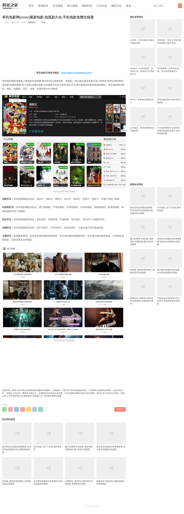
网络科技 (87, 5)
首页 (31, 5)
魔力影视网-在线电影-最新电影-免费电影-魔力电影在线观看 (79, 437)
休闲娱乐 (43, 5)
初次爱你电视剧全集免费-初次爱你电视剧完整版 (48, 471)
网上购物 (72, 5)
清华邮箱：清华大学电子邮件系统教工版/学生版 (169, 31)
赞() (120, 409)
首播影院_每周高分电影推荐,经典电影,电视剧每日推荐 (79, 471)
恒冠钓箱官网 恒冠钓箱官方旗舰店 (169, 91)
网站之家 (94, 506)
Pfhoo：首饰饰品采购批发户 (142, 91)
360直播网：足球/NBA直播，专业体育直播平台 (169, 60)
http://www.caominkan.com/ (77, 73)
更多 (128, 5)
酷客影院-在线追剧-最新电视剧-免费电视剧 (111, 471)
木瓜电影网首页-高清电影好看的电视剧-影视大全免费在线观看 (169, 121)
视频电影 (32, 22)
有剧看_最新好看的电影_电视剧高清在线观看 (16, 471)
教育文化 (116, 5)
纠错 (43, 22)
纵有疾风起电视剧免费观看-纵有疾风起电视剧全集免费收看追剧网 (16, 438)
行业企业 (102, 5)
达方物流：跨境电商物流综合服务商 (142, 119)
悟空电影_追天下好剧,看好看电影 (48, 437)
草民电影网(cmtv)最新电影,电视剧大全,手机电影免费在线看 (35, 396)
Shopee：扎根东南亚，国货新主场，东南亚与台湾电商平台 (142, 61)
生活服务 (58, 5)
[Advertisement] (64, 47)
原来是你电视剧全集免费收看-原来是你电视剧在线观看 (111, 437)
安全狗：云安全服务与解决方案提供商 (142, 31)
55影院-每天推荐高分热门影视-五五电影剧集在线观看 (169, 291)
